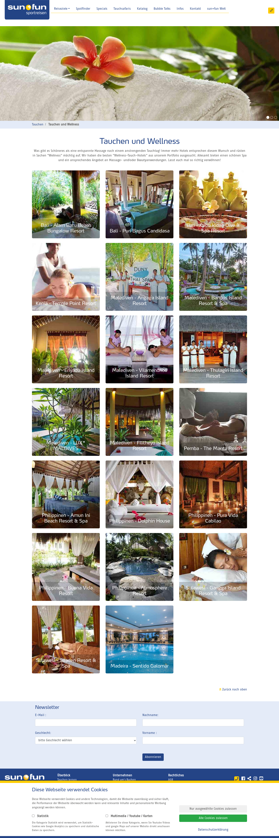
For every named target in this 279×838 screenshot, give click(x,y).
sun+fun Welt (216, 8)
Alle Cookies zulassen (213, 818)
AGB (170, 779)
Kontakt (195, 8)
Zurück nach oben (233, 689)
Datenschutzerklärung (213, 829)
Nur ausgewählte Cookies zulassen (213, 808)
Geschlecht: (43, 733)
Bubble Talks (162, 8)
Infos (180, 8)
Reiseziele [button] (60, 8)
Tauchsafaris (122, 8)
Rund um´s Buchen (124, 779)
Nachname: (150, 715)
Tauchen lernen (67, 779)
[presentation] (64, 757)
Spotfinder (83, 8)
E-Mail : (40, 715)
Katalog (142, 8)
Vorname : (149, 733)
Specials (101, 8)
